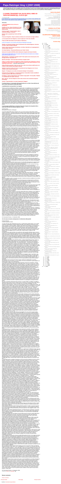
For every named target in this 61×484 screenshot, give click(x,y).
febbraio (46, 264)
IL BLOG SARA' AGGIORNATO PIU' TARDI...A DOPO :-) (51, 60)
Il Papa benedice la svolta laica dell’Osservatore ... (50, 101)
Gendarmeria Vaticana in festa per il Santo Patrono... (51, 118)
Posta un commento (5, 477)
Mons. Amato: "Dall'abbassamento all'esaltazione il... (50, 103)
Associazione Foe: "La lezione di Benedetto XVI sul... (50, 83)
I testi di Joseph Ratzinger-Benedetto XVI (52, 24)
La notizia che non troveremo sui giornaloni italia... (50, 199)
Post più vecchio (37, 479)
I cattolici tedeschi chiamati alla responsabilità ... (50, 207)
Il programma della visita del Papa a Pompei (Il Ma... (51, 129)
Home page (20, 479)
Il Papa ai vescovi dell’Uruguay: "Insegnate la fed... (50, 177)
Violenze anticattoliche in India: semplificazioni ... (50, 137)
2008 (44, 44)
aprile (45, 261)
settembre (46, 47)
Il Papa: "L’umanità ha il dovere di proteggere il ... (50, 153)
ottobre (45, 46)
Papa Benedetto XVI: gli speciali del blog (52, 25)
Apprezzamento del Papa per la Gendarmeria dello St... (50, 73)
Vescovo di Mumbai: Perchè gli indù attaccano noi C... (51, 90)
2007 (44, 266)
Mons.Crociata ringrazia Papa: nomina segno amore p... (51, 215)
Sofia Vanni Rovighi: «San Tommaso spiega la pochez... (51, 105)
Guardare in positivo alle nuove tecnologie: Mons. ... (50, 56)
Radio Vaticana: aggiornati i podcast (51, 147)
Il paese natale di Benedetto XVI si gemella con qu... (50, 226)
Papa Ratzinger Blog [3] (55, 22)
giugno (45, 259)
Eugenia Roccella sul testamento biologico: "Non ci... (50, 201)
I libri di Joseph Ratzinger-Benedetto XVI (52, 29)
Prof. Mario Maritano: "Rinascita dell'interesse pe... (50, 251)
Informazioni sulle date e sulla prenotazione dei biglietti (54, 38)
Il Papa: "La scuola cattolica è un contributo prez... (50, 222)
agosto (45, 257)
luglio (45, 258)
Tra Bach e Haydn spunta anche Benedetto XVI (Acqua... (50, 77)
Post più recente (4, 479)
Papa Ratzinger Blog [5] (55, 20)
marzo (45, 262)
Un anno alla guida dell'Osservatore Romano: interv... (51, 120)
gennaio (46, 265)
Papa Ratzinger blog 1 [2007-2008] (21, 5)
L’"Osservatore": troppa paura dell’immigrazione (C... (49, 158)
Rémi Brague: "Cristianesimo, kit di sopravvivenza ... (50, 62)
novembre (46, 45)
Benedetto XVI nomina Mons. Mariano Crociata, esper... (51, 165)
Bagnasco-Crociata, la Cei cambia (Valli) (51, 156)
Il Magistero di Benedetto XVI (54, 17)
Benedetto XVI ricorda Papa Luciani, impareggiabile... (51, 122)
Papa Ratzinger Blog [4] (55, 21)
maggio (45, 260)
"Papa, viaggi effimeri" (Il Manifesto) (51, 93)
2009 (44, 43)
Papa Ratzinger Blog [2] (55, 23)
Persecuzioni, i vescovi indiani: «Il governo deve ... (50, 151)
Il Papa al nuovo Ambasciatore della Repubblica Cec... (51, 141)
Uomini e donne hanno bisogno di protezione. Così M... (50, 249)
